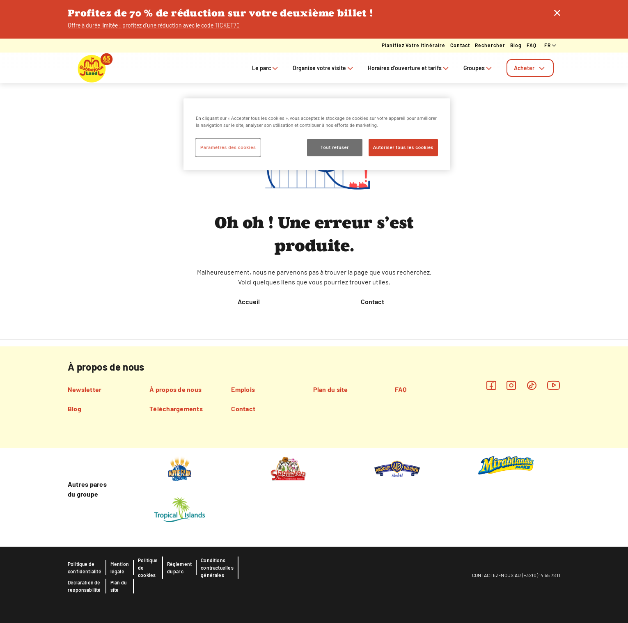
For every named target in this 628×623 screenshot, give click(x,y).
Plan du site (330, 389)
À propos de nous (175, 389)
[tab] (530, 68)
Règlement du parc (179, 567)
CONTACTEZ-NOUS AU (496, 575)
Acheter (530, 68)
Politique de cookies (148, 567)
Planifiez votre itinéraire (413, 45)
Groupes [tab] (478, 68)
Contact (460, 45)
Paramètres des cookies (228, 147)
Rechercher (490, 45)
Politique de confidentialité (84, 567)
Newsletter (84, 389)
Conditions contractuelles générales (217, 567)
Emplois (243, 389)
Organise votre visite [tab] (324, 68)
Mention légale (119, 567)
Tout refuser (335, 147)
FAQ (531, 45)
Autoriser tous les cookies (403, 147)
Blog (516, 45)
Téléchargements (176, 408)
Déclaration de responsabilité (84, 586)
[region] (316, 134)
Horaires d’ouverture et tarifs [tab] (409, 68)
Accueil (249, 301)
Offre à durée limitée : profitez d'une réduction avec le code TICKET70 (154, 25)
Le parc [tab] (266, 68)
